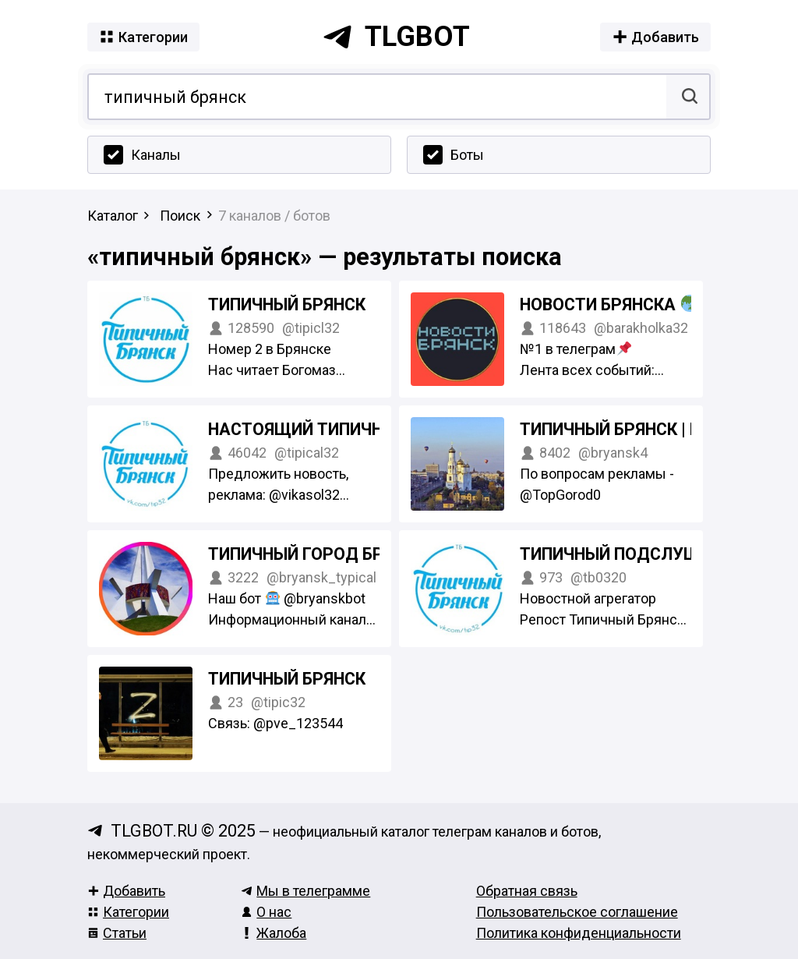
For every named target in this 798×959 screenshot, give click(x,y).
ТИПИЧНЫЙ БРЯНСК (286, 304)
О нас (266, 912)
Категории (128, 912)
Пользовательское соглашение (577, 912)
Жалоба (273, 933)
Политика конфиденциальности (578, 933)
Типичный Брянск (286, 678)
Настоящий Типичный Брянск (341, 429)
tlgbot (396, 36)
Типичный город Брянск (316, 554)
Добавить (126, 891)
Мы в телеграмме (305, 891)
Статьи (117, 933)
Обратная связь (526, 891)
